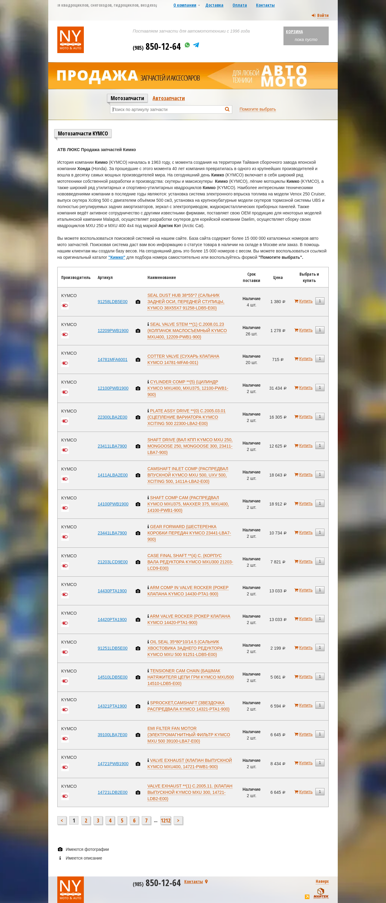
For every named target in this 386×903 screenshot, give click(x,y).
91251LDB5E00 (113, 648)
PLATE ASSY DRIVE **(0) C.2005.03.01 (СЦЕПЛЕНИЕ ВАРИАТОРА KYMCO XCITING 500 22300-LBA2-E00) (186, 417)
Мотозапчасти (127, 98)
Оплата (240, 5)
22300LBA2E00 (112, 417)
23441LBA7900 (112, 533)
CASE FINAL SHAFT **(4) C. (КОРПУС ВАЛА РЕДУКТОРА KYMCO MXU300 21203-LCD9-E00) (190, 562)
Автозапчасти (169, 98)
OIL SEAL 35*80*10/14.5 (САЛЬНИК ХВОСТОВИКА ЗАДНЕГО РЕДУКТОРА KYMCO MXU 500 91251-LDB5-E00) (185, 648)
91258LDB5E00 (113, 301)
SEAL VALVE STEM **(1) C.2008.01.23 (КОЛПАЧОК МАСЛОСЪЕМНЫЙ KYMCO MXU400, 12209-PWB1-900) (187, 330)
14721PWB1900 (113, 763)
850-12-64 (157, 46)
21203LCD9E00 (113, 561)
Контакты (265, 5)
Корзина (294, 31)
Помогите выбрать (257, 109)
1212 (165, 820)
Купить (305, 301)
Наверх (322, 881)
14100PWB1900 (113, 504)
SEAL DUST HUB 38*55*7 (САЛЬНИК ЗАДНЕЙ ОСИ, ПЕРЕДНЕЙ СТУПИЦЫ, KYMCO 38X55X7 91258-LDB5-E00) (185, 301)
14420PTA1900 (112, 619)
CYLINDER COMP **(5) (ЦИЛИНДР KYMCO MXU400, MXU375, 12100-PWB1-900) (187, 388)
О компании (184, 5)
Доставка (214, 5)
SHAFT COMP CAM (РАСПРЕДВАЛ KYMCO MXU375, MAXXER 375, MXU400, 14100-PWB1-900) (188, 504)
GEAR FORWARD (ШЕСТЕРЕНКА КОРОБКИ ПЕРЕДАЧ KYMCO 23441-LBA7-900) (189, 533)
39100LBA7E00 (112, 734)
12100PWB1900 (113, 388)
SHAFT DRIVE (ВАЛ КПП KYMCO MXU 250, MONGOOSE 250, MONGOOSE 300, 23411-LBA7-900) (190, 446)
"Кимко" (116, 257)
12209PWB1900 (113, 330)
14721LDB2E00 (113, 792)
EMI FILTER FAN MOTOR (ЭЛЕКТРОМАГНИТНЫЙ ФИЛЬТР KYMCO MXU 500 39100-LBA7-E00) (188, 734)
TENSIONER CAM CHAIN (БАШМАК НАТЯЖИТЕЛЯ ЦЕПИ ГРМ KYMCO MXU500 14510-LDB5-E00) (190, 677)
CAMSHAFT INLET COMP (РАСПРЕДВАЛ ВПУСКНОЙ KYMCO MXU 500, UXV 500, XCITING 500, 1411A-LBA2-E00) (187, 475)
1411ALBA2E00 (113, 475)
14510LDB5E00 (113, 677)
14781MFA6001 (113, 359)
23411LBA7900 (112, 446)
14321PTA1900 (112, 706)
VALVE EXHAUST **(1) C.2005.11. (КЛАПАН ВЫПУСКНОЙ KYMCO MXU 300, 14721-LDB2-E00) (190, 792)
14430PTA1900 (112, 590)
